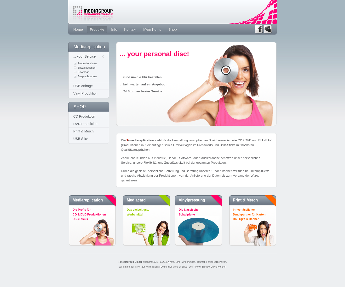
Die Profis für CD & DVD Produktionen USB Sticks (93, 214)
